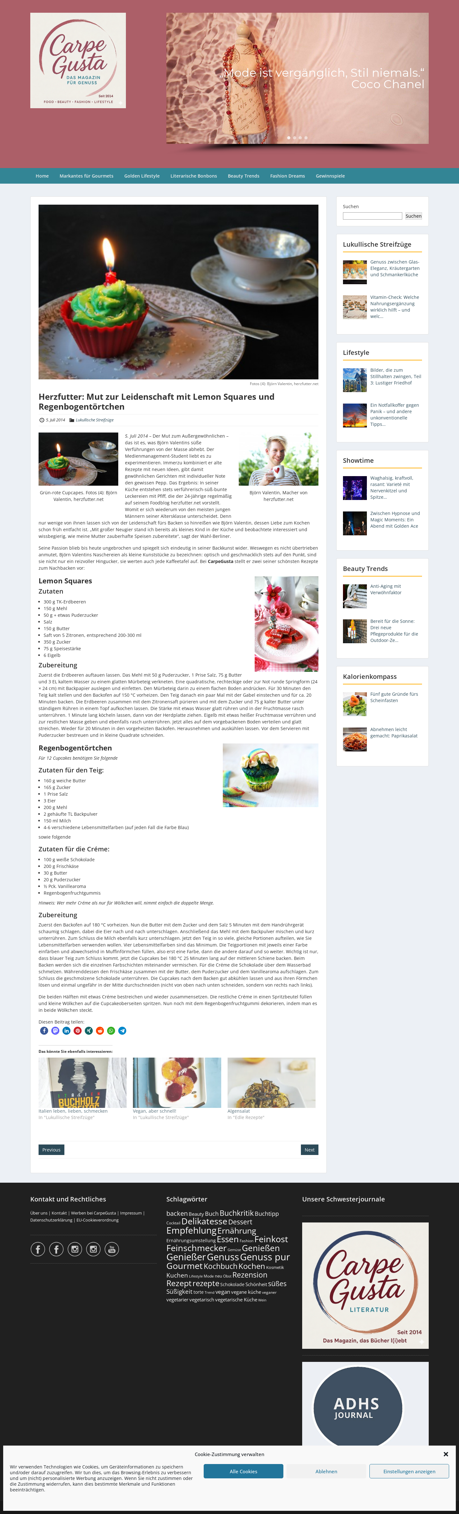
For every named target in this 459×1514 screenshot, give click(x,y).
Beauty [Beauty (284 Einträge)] (196, 1214)
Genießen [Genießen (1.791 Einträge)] (261, 1248)
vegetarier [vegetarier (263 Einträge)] (177, 1299)
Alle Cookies (243, 1471)
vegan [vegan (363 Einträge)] (222, 1291)
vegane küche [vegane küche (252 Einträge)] (246, 1292)
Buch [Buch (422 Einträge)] (212, 1213)
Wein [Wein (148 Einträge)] (262, 1300)
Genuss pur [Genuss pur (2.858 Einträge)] (265, 1256)
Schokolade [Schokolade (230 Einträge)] (232, 1284)
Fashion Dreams (287, 176)
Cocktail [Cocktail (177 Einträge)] (173, 1223)
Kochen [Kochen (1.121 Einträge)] (251, 1266)
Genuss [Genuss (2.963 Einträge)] (223, 1256)
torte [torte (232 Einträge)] (198, 1292)
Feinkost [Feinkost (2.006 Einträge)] (271, 1239)
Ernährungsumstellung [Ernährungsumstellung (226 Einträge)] (191, 1240)
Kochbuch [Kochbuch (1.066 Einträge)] (220, 1266)
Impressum (131, 1213)
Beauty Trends (243, 176)
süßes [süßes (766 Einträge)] (277, 1283)
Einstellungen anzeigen (409, 1471)
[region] (297, 84)
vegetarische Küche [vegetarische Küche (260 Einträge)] (236, 1299)
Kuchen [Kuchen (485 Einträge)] (177, 1275)
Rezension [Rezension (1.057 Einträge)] (249, 1275)
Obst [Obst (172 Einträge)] (227, 1276)
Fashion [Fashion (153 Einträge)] (246, 1240)
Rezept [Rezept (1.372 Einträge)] (179, 1283)
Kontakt (59, 1213)
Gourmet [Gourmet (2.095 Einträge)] (184, 1265)
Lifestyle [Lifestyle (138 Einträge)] (196, 1276)
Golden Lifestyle (142, 176)
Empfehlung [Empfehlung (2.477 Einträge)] (191, 1230)
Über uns (38, 1213)
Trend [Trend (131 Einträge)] (210, 1292)
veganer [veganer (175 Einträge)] (269, 1292)
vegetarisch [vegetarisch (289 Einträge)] (201, 1299)
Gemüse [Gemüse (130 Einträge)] (234, 1250)
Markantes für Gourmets (86, 176)
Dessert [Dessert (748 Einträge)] (240, 1221)
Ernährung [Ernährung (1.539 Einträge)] (236, 1230)
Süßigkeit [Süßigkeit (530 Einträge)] (179, 1291)
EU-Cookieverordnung (97, 1220)
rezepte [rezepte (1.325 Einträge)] (206, 1283)
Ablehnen (326, 1471)
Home (42, 176)
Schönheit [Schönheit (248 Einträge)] (256, 1284)
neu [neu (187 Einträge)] (218, 1276)
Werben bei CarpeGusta (93, 1213)
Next (310, 1150)
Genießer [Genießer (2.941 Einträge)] (186, 1256)
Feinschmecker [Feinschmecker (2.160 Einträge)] (196, 1248)
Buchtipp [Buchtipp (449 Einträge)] (267, 1213)
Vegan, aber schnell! (154, 1111)
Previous (51, 1150)
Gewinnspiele (330, 176)
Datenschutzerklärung (51, 1220)
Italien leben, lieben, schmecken (73, 1111)
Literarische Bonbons (194, 176)
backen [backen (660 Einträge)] (177, 1213)
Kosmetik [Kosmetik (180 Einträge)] (275, 1267)
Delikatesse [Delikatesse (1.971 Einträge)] (204, 1221)
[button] (446, 1454)
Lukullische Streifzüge (94, 420)
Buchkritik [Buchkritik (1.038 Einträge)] (237, 1213)
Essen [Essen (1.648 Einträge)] (228, 1239)
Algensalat (239, 1111)
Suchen (351, 206)
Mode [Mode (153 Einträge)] (209, 1276)
